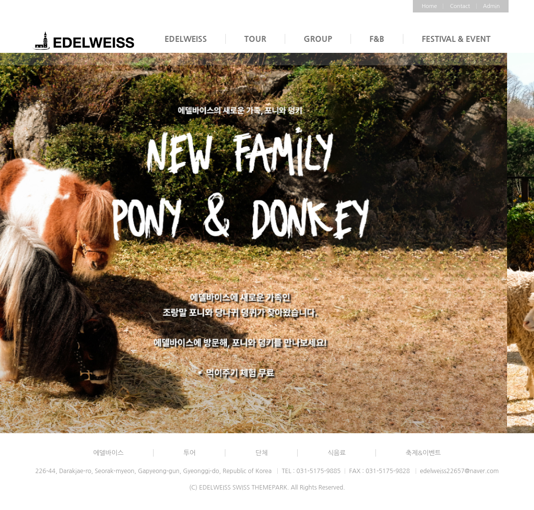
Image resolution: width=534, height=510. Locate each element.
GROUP (318, 38)
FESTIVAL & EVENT (456, 38)
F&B (376, 38)
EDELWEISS (186, 38)
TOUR (255, 38)
